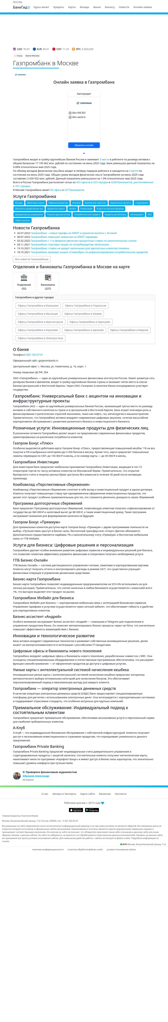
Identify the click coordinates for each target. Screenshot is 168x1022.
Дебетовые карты (35, 202)
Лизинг (72, 208)
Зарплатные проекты (120, 202)
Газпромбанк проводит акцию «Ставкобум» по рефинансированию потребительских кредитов (89, 252)
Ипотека (76, 202)
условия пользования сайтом (121, 849)
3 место (104, 159)
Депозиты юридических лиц (29, 208)
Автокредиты (136, 214)
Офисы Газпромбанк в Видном (129, 330)
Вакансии (105, 794)
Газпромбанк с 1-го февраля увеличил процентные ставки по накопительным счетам (83, 240)
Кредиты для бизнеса (115, 214)
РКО (150, 214)
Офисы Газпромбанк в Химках (83, 313)
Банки (97, 7)
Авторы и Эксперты (64, 794)
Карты (72, 7)
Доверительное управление (29, 214)
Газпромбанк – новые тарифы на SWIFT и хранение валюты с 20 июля (74, 233)
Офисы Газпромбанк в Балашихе (38, 305)
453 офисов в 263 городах (92, 182)
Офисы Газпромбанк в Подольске (85, 305)
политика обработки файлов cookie (85, 849)
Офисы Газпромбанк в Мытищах (38, 313)
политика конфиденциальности (48, 849)
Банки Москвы (32, 55)
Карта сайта (87, 794)
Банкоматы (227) (48, 286)
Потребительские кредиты (87, 214)
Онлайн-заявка (142, 7)
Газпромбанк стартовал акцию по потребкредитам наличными (70, 244)
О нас (44, 794)
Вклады (84, 7)
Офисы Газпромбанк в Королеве (38, 330)
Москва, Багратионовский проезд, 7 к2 (147, 844)
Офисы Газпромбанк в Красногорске (40, 322)
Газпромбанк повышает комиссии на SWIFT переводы (64, 237)
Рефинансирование (58, 202)
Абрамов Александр (36, 776)
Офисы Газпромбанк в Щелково (84, 330)
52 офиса (55, 190)
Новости (124, 7)
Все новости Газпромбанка (31, 259)
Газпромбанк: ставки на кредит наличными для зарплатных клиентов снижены (80, 248)
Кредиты (58, 7)
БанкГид (21, 7)
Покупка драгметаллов (58, 214)
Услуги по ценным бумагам (110, 208)
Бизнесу (110, 7)
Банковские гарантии (95, 202)
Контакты (121, 794)
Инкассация (86, 208)
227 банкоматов (74, 190)
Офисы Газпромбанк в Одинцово (89, 322)
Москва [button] (17, 2)
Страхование (141, 202)
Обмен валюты (22, 220)
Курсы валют (41, 7)
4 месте (133, 171)
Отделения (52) (24, 286)
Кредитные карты (56, 208)
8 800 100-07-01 (33, 354)
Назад (18, 55)
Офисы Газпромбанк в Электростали (40, 338)
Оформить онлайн (84, 145)
